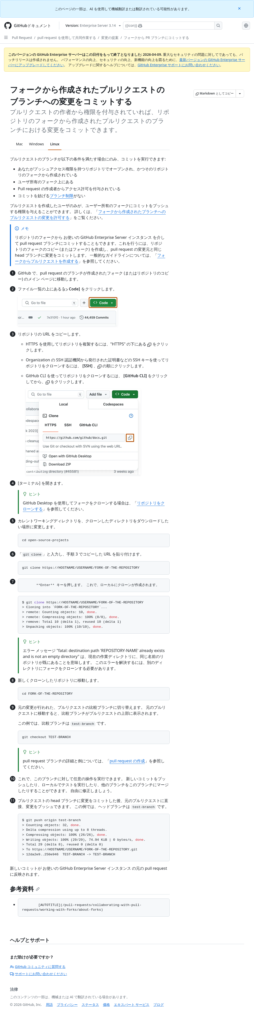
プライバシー (67, 1004)
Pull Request (22, 37)
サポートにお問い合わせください (38, 973)
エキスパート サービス (132, 1004)
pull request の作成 (127, 761)
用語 (49, 1004)
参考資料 (25, 889)
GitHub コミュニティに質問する (37, 966)
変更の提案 (110, 37)
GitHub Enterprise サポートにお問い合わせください (179, 64)
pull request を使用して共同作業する (66, 37)
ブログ (158, 1004)
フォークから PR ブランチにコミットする (156, 37)
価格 (106, 1004)
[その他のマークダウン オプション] (240, 93)
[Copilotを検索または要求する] (172, 26)
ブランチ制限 (61, 195)
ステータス (90, 1004)
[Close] (240, 8)
